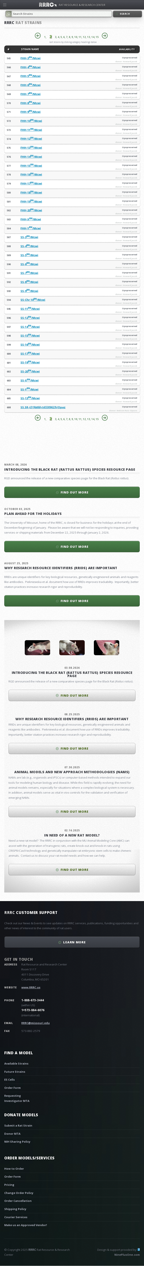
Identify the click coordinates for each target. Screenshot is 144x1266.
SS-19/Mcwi (30, 362)
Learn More (74, 942)
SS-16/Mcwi (30, 344)
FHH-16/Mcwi (31, 174)
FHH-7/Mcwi (30, 94)
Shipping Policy (15, 1209)
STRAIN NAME (29, 49)
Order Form (12, 1088)
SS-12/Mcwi (30, 318)
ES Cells (9, 1079)
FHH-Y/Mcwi (30, 228)
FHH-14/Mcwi (31, 157)
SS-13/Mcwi (30, 398)
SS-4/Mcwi (29, 246)
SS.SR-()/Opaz (42, 407)
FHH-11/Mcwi (31, 130)
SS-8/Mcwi (29, 282)
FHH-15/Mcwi (31, 166)
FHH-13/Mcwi (31, 148)
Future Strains (14, 1072)
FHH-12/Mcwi (31, 139)
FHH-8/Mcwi (30, 103)
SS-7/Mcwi (29, 273)
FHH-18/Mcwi (31, 192)
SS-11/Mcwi (30, 309)
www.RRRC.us (30, 987)
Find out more (75, 492)
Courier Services (15, 1217)
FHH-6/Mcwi (30, 85)
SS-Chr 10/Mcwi (32, 300)
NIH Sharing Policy (17, 1141)
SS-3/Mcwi (29, 237)
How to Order (14, 1169)
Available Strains (16, 1063)
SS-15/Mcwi (30, 335)
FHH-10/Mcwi (31, 121)
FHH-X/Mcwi (30, 219)
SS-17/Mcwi (30, 353)
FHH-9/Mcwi (30, 112)
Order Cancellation (18, 1201)
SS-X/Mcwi (29, 380)
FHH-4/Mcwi (30, 67)
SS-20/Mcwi (30, 371)
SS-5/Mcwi (29, 255)
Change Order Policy (18, 1193)
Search (125, 13)
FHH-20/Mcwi (31, 210)
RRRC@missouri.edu (35, 1023)
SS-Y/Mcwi (29, 389)
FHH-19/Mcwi (31, 201)
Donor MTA (12, 1134)
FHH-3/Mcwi (30, 58)
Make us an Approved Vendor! (25, 1225)
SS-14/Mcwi (30, 327)
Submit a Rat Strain (18, 1125)
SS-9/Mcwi (29, 291)
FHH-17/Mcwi (31, 183)
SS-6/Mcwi (29, 264)
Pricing (9, 1185)
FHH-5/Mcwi (30, 76)
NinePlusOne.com (127, 1255)
